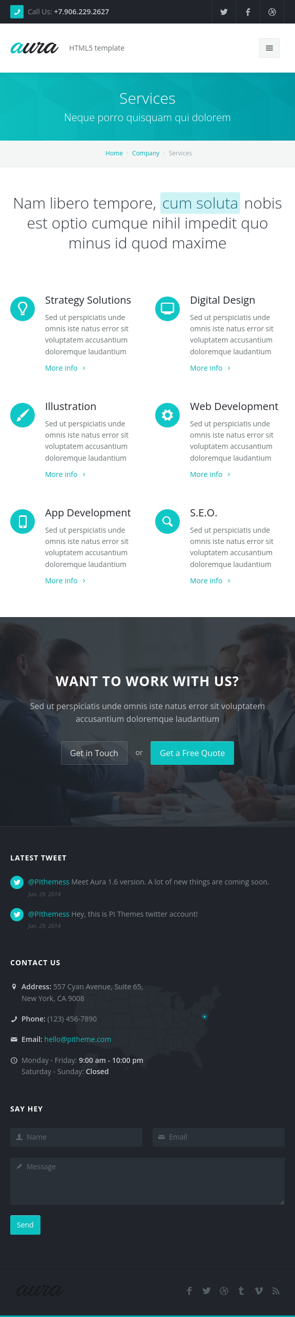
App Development (88, 512)
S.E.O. (203, 512)
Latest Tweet (38, 857)
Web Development (234, 406)
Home (114, 153)
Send (25, 1225)
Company (145, 153)
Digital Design (222, 300)
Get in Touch (94, 753)
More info (66, 368)
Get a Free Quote (192, 753)
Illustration (70, 406)
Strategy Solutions (88, 300)
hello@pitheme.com (78, 1039)
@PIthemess (49, 882)
